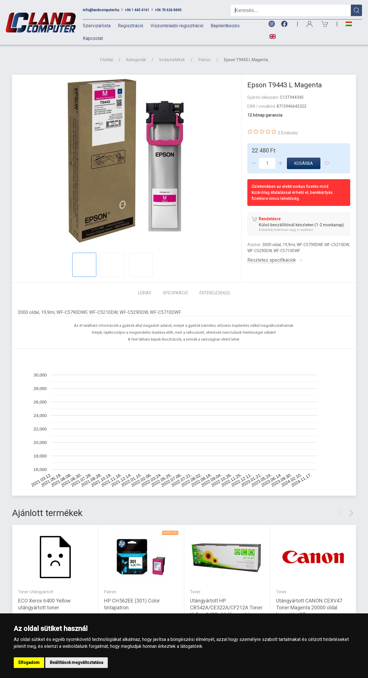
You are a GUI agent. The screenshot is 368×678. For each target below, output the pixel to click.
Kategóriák (136, 59)
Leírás (144, 293)
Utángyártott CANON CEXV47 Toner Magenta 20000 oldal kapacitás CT (309, 607)
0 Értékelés (288, 133)
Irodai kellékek (172, 59)
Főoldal (106, 59)
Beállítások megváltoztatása (76, 662)
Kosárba (303, 163)
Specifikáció (175, 293)
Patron (204, 59)
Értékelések (214, 293)
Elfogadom (29, 662)
